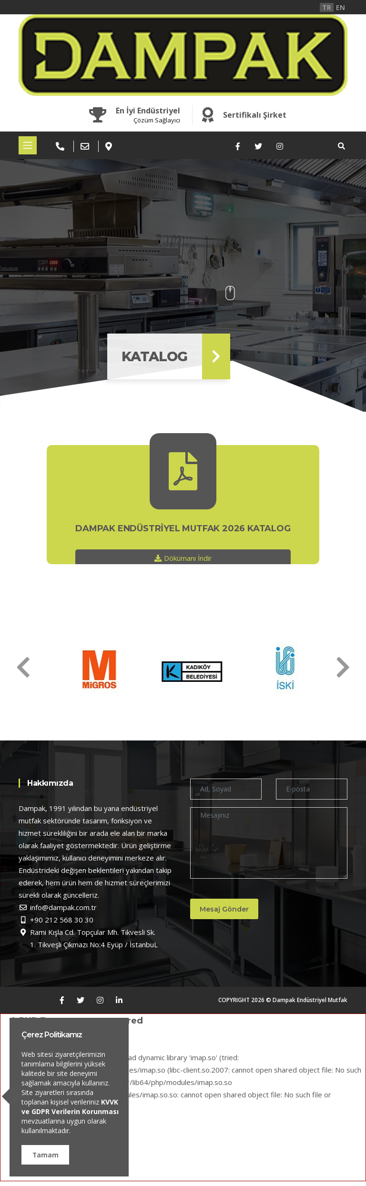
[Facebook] (237, 146)
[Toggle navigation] (28, 145)
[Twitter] (258, 146)
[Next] (23, 667)
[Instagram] (279, 146)
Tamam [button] (45, 1155)
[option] (90, 669)
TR (326, 7)
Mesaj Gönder (227, 909)
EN (340, 7)
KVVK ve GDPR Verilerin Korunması (70, 1106)
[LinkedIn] (119, 1000)
